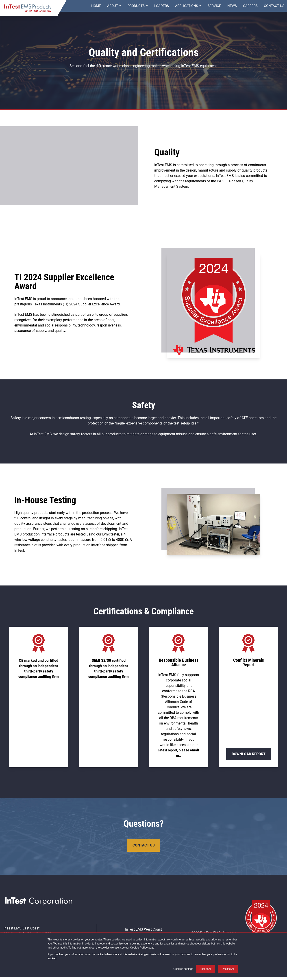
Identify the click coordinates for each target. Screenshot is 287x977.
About (112, 7)
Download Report (248, 754)
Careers (250, 7)
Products (136, 7)
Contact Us (274, 7)
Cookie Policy (139, 947)
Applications (186, 7)
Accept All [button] (205, 968)
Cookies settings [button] (183, 968)
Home (96, 7)
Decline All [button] (228, 968)
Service (214, 7)
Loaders (161, 7)
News (232, 7)
